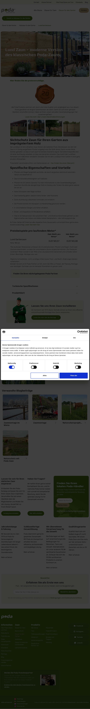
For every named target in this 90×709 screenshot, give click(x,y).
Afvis (45, 375)
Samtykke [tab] (15, 338)
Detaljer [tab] (45, 338)
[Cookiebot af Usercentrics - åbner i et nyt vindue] (79, 331)
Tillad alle (73, 375)
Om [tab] (74, 338)
